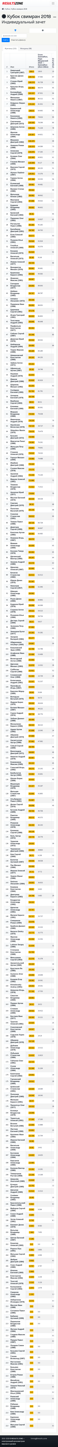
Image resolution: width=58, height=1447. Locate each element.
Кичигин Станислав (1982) (15, 575)
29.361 (40, 980)
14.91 (40, 1147)
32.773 (40, 932)
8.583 (40, 1226)
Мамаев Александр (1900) (15, 545)
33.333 (40, 927)
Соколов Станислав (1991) (15, 516)
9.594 (40, 1209)
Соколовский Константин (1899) (16, 1029)
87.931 (40, 93)
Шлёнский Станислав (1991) (15, 1089)
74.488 (40, 458)
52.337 (40, 681)
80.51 (40, 402)
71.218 (40, 128)
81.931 (40, 104)
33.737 (40, 916)
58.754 (40, 616)
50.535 (40, 179)
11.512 (40, 1191)
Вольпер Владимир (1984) (15, 1232)
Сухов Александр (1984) (15, 1068)
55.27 (40, 163)
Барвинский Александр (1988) (15, 111)
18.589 (40, 1089)
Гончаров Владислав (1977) (15, 286)
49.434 (40, 703)
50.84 (40, 692)
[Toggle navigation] (53, 3)
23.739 (40, 676)
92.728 (40, 82)
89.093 (40, 286)
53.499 (40, 654)
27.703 (40, 991)
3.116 (40, 1282)
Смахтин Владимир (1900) (15, 998)
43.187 (40, 786)
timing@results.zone (39, 1438)
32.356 (40, 939)
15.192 (40, 768)
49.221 (40, 708)
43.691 (40, 774)
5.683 (40, 895)
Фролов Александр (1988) (15, 939)
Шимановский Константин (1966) (16, 357)
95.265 (40, 225)
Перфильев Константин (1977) (15, 328)
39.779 (40, 837)
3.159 (40, 1277)
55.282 (40, 632)
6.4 (53, 1244)
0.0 (39, 1244)
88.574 (40, 88)
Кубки (7, 9)
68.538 (40, 499)
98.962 (40, 195)
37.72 (40, 872)
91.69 (40, 257)
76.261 (40, 442)
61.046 (40, 587)
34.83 (40, 889)
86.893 (40, 316)
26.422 (40, 1011)
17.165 (40, 1119)
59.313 (40, 611)
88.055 (40, 305)
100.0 (40, 71)
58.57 (40, 621)
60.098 (40, 605)
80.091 (40, 407)
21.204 (40, 1068)
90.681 (40, 268)
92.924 (40, 241)
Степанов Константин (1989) (15, 952)
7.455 (40, 1232)
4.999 (40, 1255)
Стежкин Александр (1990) (15, 1011)
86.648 (40, 321)
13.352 (40, 665)
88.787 (40, 293)
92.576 (40, 246)
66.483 (40, 533)
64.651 (40, 134)
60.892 (40, 600)
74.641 (40, 448)
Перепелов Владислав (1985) (15, 1324)
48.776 (40, 714)
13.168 (40, 1174)
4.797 (40, 1266)
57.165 (40, 152)
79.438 (40, 414)
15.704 (40, 1135)
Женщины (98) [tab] (26, 48)
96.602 (40, 207)
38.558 (40, 861)
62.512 (40, 575)
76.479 (40, 431)
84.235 (40, 357)
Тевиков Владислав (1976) (15, 487)
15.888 (40, 1125)
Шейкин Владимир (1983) (15, 293)
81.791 (40, 391)
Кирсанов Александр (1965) (15, 1163)
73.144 (40, 475)
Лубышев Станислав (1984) (15, 1055)
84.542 (40, 340)
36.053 (40, 882)
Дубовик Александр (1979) (15, 1048)
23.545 (40, 730)
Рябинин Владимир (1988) (15, 1406)
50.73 (40, 698)
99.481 (40, 184)
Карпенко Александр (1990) (15, 1419)
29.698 (40, 975)
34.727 (40, 426)
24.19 (40, 1036)
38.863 (40, 850)
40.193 (40, 825)
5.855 (40, 1250)
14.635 (40, 1155)
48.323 (40, 725)
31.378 (40, 958)
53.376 (40, 173)
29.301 (40, 986)
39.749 (40, 369)
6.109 (40, 855)
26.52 (40, 1004)
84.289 (40, 351)
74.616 (40, 117)
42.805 (40, 793)
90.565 (40, 274)
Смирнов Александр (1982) (15, 1294)
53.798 (40, 649)
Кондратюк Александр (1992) (15, 902)
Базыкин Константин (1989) (15, 1369)
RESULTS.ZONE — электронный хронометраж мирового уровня (13, 1441)
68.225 (40, 168)
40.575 (40, 817)
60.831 (40, 157)
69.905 (40, 110)
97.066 (40, 77)
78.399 (40, 122)
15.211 (40, 1017)
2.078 (40, 1288)
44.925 (40, 201)
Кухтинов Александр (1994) (15, 1155)
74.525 (40, 453)
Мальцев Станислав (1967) (15, 794)
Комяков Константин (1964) (15, 889)
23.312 (40, 1048)
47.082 (40, 741)
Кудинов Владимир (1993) (15, 207)
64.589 (40, 146)
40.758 (40, 811)
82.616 (40, 380)
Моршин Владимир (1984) (15, 414)
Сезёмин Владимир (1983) (15, 1197)
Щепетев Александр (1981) (15, 910)
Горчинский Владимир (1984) (15, 1081)
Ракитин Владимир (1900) (15, 817)
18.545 (40, 1095)
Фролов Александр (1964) (15, 134)
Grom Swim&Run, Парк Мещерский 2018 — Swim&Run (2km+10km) (43, 61)
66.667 (40, 528)
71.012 (40, 487)
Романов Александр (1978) (15, 825)
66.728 (40, 523)
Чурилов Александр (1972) (15, 843)
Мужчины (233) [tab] (10, 48)
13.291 (40, 1169)
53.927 (40, 219)
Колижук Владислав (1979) (15, 1113)
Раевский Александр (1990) (15, 1399)
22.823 (40, 1055)
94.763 (40, 230)
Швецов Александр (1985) (15, 593)
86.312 (40, 98)
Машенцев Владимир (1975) (15, 786)
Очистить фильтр (18, 40)
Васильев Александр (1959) (15, 1147)
